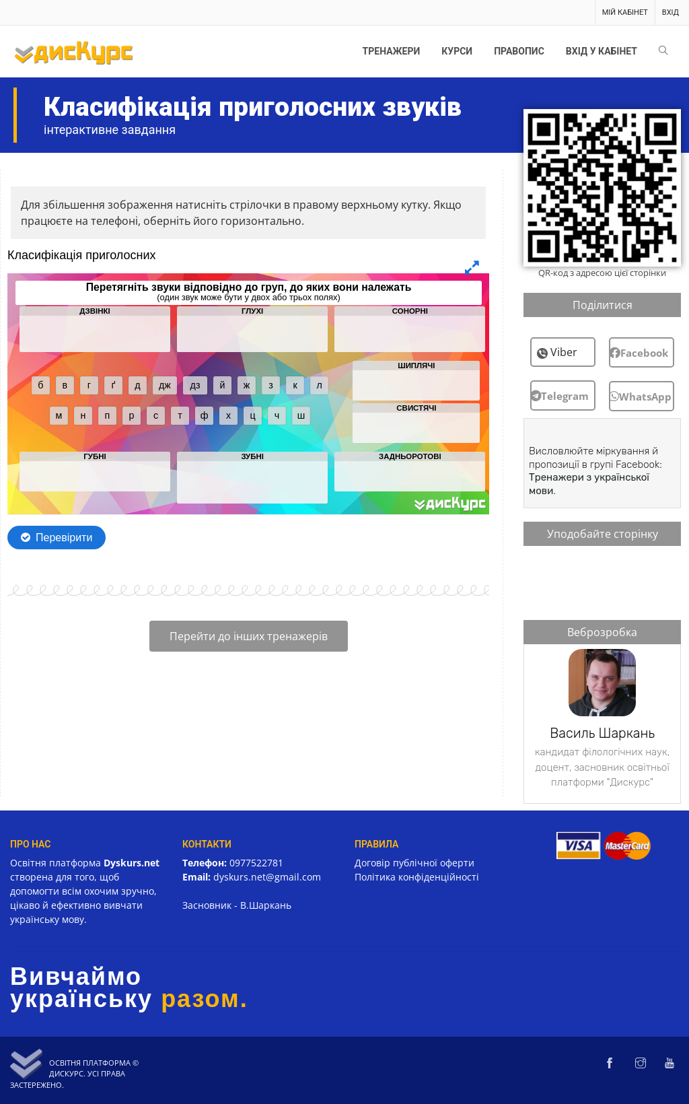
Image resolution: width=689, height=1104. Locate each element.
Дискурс (66, 1073)
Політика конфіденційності (417, 876)
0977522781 (256, 862)
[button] (562, 395)
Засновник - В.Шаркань (236, 905)
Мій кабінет (625, 12)
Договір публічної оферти (414, 862)
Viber (563, 352)
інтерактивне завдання (110, 130)
